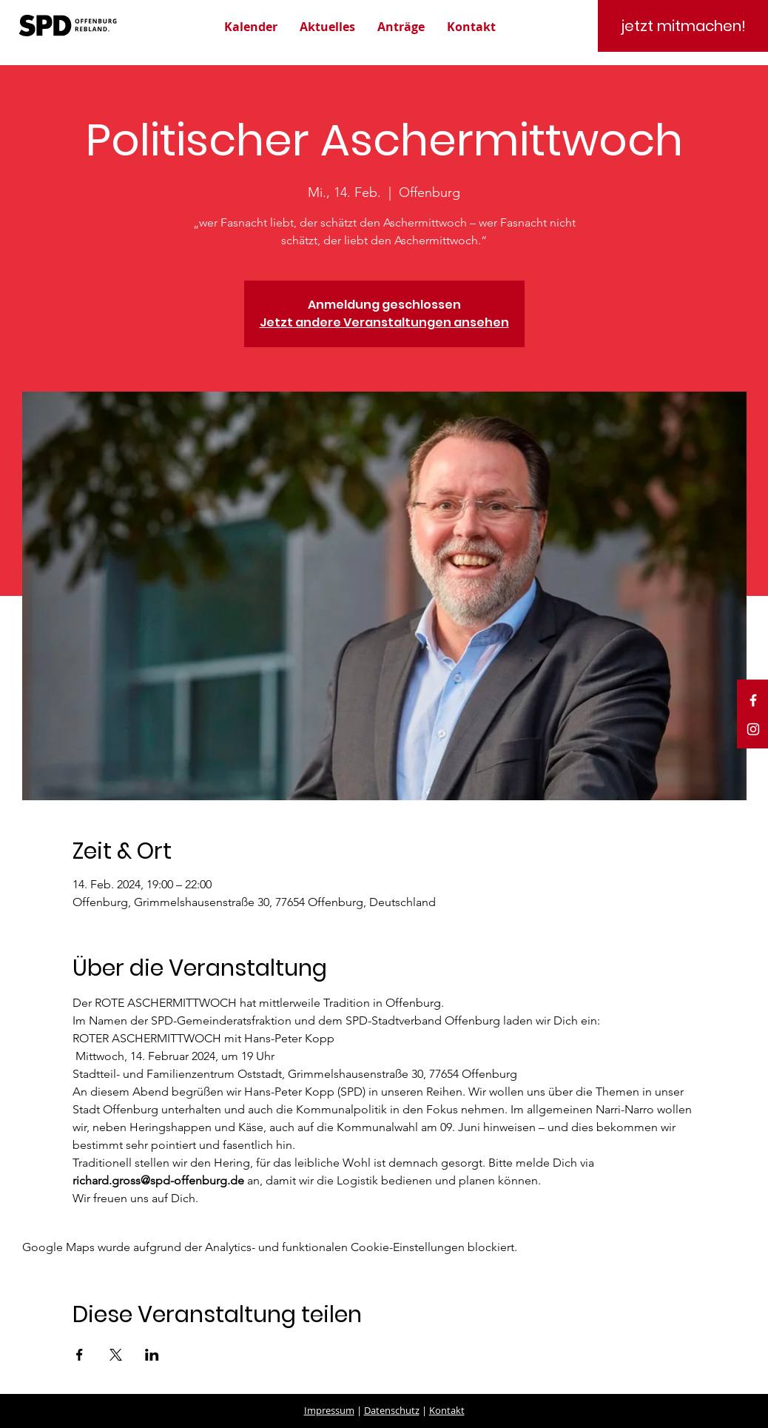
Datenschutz (392, 1410)
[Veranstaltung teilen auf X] (116, 1355)
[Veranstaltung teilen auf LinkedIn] (152, 1355)
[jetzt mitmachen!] (683, 26)
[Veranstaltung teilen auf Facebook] (80, 1355)
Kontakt (447, 1410)
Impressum (329, 1410)
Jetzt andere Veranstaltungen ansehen (384, 322)
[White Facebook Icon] (753, 700)
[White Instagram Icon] (753, 729)
